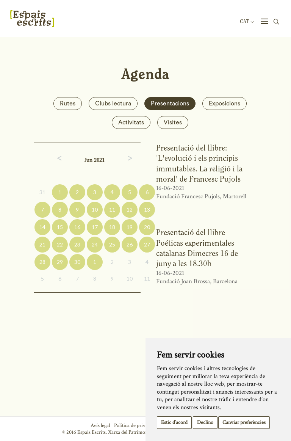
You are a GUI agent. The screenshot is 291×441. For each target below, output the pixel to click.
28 (42, 262)
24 (95, 244)
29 (60, 262)
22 (60, 244)
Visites (173, 122)
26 (130, 244)
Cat (247, 22)
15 (60, 227)
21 (42, 244)
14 (42, 227)
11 (112, 209)
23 (77, 244)
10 (95, 209)
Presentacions (170, 103)
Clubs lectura (113, 103)
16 (77, 227)
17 (95, 227)
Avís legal (100, 425)
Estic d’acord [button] (174, 422)
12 (130, 209)
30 (77, 262)
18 (112, 227)
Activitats (131, 122)
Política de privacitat (135, 425)
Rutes (67, 103)
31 (42, 192)
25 (112, 244)
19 (130, 227)
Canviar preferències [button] (244, 422)
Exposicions (224, 103)
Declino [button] (205, 422)
